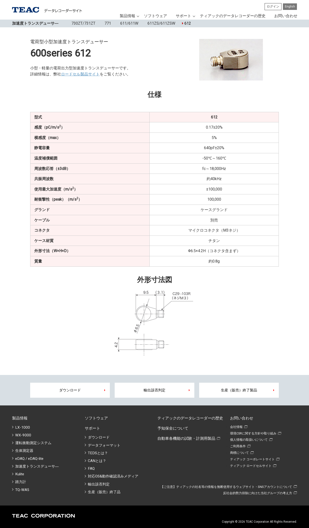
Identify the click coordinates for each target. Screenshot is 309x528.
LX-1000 (22, 427)
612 (186, 23)
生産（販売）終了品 (104, 492)
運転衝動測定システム (33, 443)
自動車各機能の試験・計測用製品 (186, 438)
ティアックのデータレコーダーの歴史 (233, 16)
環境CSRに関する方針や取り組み (253, 433)
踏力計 (20, 482)
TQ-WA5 (22, 490)
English (290, 6)
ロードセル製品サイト (80, 74)
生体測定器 (24, 450)
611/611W (128, 23)
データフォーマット (104, 445)
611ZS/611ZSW (160, 23)
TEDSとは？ (98, 453)
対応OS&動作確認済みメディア (113, 476)
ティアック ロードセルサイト (251, 466)
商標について (239, 453)
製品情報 (127, 16)
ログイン (273, 6)
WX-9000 (23, 435)
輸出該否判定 (154, 390)
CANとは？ (97, 461)
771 (106, 23)
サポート (183, 16)
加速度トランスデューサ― (37, 466)
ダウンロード (70, 390)
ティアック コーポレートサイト (252, 459)
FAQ (91, 468)
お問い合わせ (285, 16)
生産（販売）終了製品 (239, 390)
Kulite (19, 474)
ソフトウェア (155, 16)
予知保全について (172, 428)
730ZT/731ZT (82, 23)
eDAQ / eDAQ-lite (29, 458)
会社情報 (236, 427)
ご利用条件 (238, 446)
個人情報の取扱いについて (249, 439)
